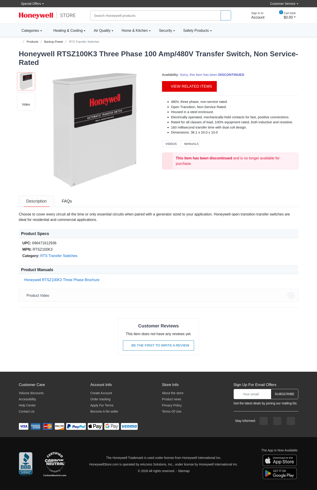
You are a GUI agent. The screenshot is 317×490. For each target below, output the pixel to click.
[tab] (36, 201)
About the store (172, 393)
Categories (29, 30)
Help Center (27, 405)
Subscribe (285, 394)
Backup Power (53, 41)
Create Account (101, 393)
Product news (171, 399)
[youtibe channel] (291, 421)
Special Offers (30, 3)
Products (32, 41)
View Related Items (189, 86)
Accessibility (27, 399)
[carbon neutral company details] (54, 464)
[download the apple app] (280, 460)
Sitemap (184, 471)
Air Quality (102, 30)
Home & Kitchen (135, 30)
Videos (170, 144)
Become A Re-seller (104, 411)
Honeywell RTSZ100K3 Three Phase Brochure (61, 280)
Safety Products (196, 30)
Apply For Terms (101, 405)
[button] (95, 130)
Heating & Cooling (68, 30)
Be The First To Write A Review (158, 345)
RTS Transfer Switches (84, 41)
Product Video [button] (159, 295)
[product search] (226, 15)
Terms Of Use (171, 411)
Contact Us (27, 411)
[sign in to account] (254, 15)
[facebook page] (264, 421)
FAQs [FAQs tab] (67, 201)
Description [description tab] (36, 201)
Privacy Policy (172, 405)
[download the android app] (280, 473)
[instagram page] (277, 421)
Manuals (190, 144)
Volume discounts (31, 393)
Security (165, 30)
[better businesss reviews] (25, 464)
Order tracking (100, 399)
